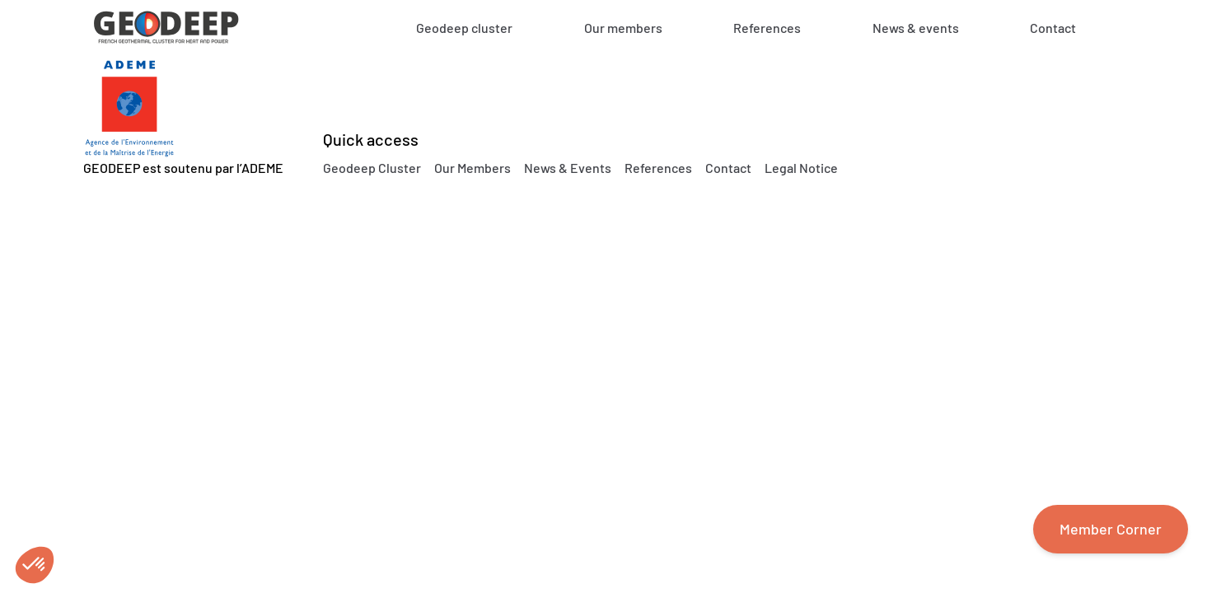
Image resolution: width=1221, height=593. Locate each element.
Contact (1053, 27)
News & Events (567, 167)
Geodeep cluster (464, 27)
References (767, 27)
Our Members (472, 167)
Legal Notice (801, 167)
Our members (623, 27)
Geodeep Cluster (372, 167)
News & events (915, 27)
